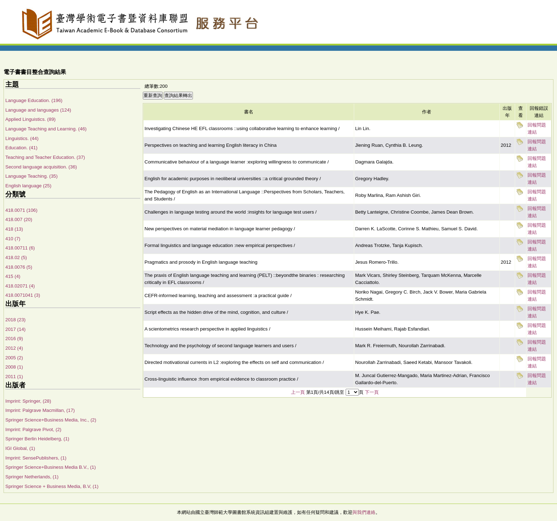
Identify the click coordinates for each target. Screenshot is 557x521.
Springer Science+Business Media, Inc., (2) (50, 420)
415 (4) (12, 276)
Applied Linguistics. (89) (30, 119)
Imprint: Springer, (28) (28, 401)
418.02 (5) (16, 257)
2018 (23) (15, 319)
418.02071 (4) (20, 286)
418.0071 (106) (21, 210)
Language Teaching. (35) (31, 176)
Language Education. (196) (34, 100)
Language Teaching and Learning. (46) (46, 128)
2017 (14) (15, 329)
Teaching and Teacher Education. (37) (45, 157)
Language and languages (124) (38, 110)
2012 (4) (14, 348)
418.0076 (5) (18, 267)
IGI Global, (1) (20, 448)
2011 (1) (14, 376)
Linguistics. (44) (21, 138)
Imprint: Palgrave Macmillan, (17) (40, 410)
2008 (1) (14, 367)
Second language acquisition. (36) (41, 167)
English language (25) (28, 185)
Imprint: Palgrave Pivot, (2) (33, 429)
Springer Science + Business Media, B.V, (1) (51, 486)
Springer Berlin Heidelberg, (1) (37, 438)
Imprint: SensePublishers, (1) (35, 458)
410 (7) (12, 238)
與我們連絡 (363, 512)
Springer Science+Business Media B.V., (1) (50, 467)
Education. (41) (21, 147)
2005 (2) (14, 357)
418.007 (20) (18, 219)
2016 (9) (14, 338)
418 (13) (14, 229)
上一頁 (298, 392)
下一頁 (372, 392)
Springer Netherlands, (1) (32, 476)
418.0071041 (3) (22, 295)
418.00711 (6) (20, 248)
